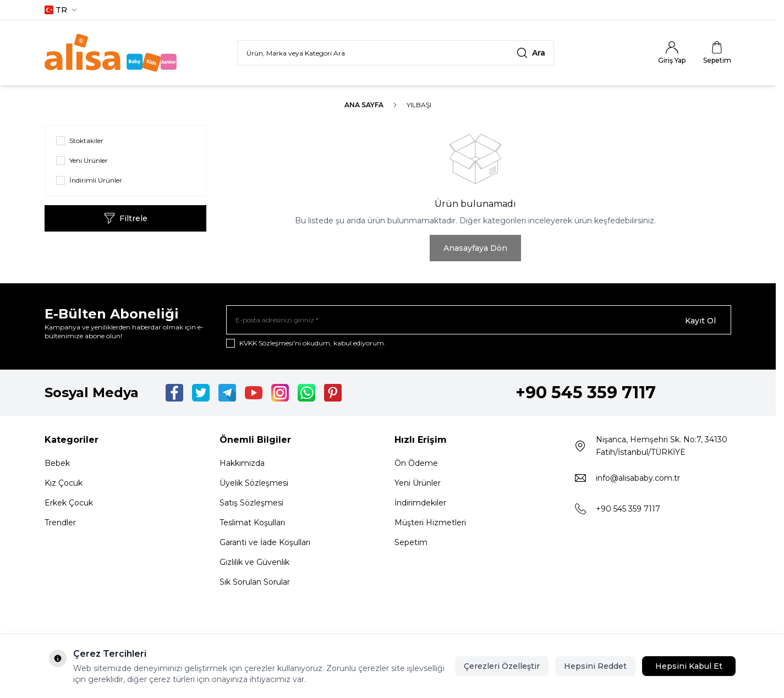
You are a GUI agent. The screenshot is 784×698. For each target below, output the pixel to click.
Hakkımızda (242, 465)
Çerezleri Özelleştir (502, 666)
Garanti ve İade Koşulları (265, 544)
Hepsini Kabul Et (688, 666)
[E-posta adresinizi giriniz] (478, 320)
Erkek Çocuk (69, 504)
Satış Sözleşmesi (251, 504)
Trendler (60, 524)
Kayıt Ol (700, 321)
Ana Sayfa (363, 105)
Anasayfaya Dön (475, 248)
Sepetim (410, 544)
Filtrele (125, 218)
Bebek (57, 465)
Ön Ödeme (416, 465)
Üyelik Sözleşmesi (254, 485)
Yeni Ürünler (417, 485)
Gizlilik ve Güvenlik (254, 564)
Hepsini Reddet (595, 666)
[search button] (531, 52)
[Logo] (111, 53)
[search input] (395, 53)
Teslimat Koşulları (252, 524)
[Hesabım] (672, 53)
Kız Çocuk (64, 485)
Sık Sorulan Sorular (255, 584)
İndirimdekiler (420, 504)
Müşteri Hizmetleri (430, 524)
